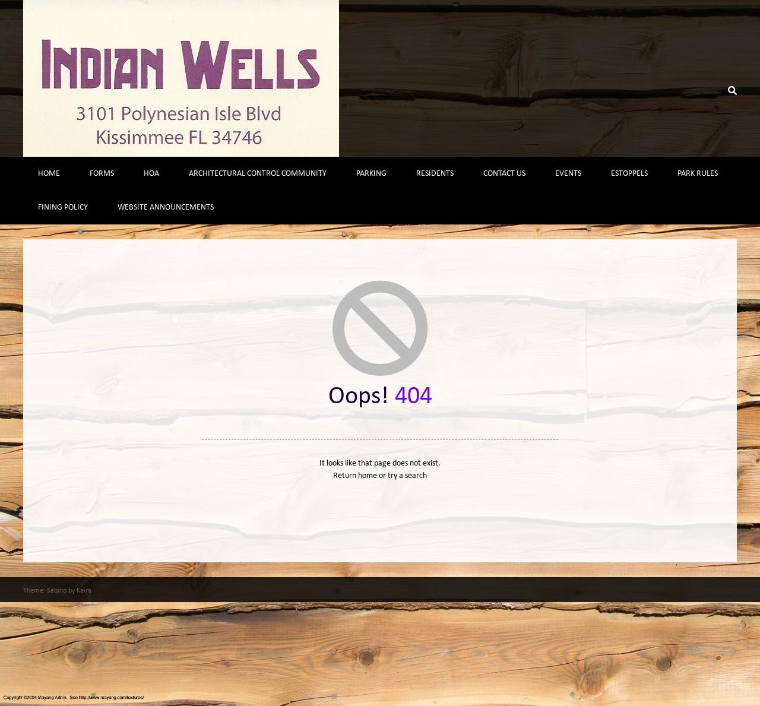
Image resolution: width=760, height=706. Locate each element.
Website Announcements (166, 207)
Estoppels (629, 173)
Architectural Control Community (258, 173)
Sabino (56, 590)
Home (49, 173)
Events (568, 173)
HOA (151, 173)
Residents (435, 173)
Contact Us (504, 173)
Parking (371, 173)
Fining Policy (63, 207)
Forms (102, 173)
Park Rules (697, 173)
